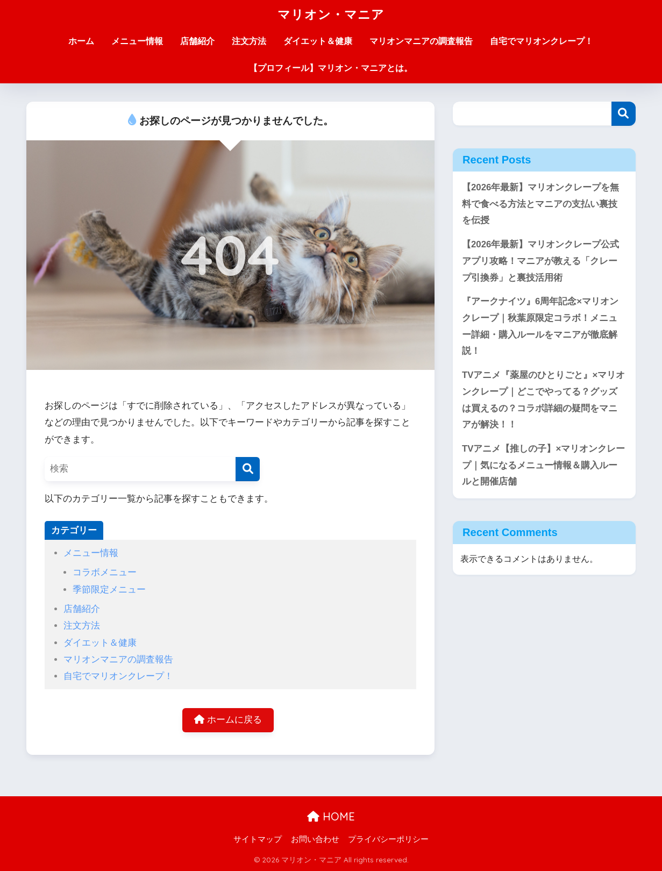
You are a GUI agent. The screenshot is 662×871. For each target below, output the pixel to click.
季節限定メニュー (109, 589)
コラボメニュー (105, 572)
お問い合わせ (315, 839)
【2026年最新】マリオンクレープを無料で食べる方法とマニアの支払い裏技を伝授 (540, 203)
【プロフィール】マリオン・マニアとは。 (330, 68)
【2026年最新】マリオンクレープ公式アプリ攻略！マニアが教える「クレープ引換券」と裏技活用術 (540, 260)
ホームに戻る (228, 720)
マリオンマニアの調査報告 (421, 41)
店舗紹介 (197, 41)
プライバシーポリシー (388, 839)
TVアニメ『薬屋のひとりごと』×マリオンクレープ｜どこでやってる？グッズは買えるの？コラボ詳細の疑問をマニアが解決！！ (543, 400)
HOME (331, 816)
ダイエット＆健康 (317, 41)
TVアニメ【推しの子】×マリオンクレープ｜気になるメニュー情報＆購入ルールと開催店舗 (543, 465)
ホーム (81, 41)
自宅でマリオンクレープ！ (541, 41)
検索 (623, 114)
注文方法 (249, 41)
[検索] (248, 469)
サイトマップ (257, 839)
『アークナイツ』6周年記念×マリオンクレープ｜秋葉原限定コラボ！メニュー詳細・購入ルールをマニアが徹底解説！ (540, 326)
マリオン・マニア (331, 14)
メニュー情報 (137, 41)
